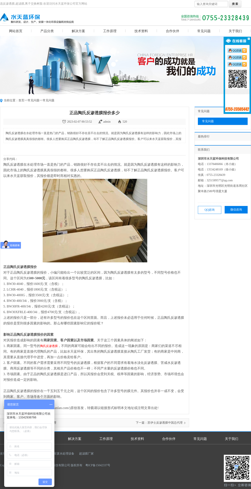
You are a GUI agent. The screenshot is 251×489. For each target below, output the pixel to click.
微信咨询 (236, 209)
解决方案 (78, 31)
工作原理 (110, 31)
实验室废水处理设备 (61, 453)
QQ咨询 (210, 209)
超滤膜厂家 (86, 453)
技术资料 (141, 31)
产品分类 (47, 31)
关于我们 (235, 31)
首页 (21, 100)
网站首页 (15, 31)
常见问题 (204, 31)
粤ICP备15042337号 (97, 465)
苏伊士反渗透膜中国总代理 (165, 422)
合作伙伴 (172, 31)
